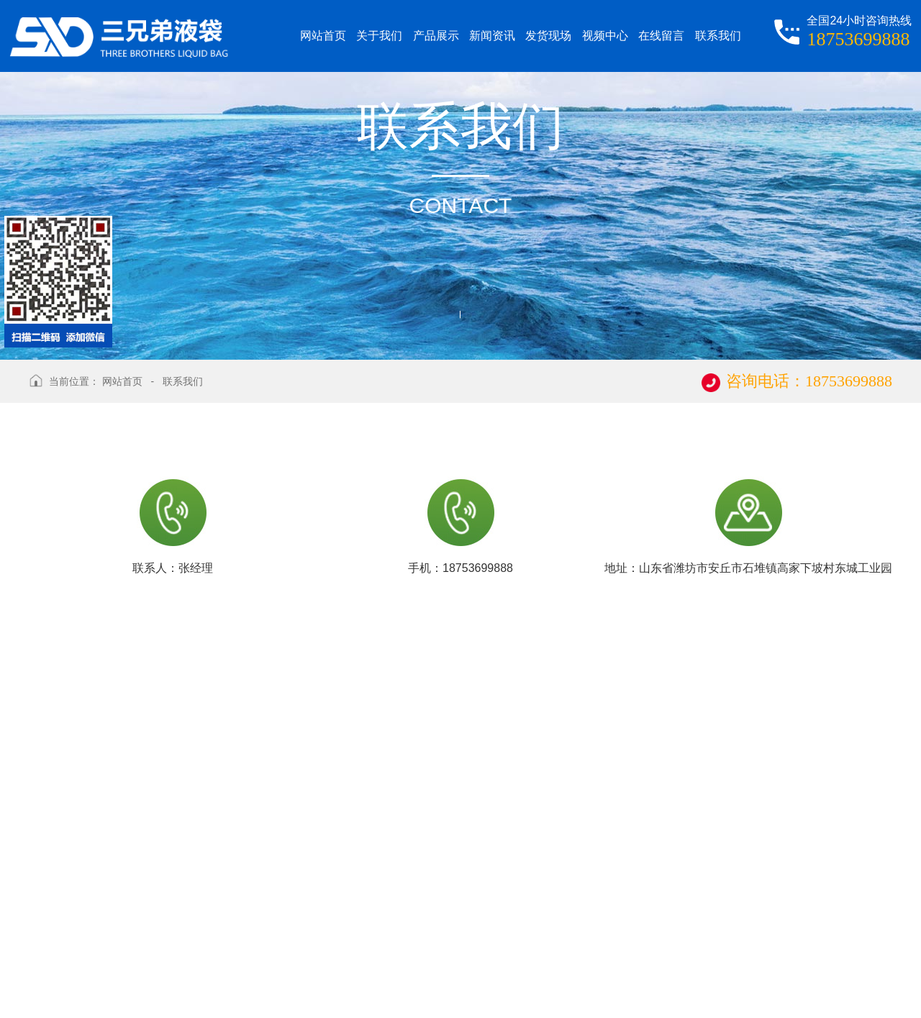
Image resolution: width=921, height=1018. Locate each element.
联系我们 (183, 381)
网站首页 (122, 381)
